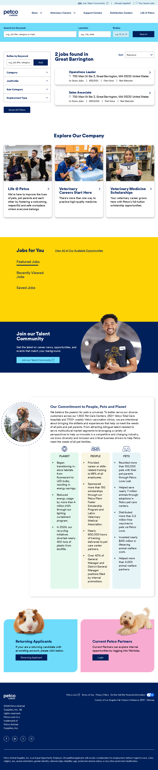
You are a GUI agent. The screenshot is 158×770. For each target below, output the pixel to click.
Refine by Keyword (17, 56)
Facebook (6, 738)
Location (83, 27)
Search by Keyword (15, 27)
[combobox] (94, 34)
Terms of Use (88, 694)
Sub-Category (15, 89)
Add (40, 62)
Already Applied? (122, 3)
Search (143, 34)
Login (101, 657)
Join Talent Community (93, 3)
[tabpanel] (98, 269)
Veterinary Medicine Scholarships (128, 190)
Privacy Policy (102, 694)
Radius (116, 27)
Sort (120, 54)
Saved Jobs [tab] (26, 287)
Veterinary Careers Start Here (75, 190)
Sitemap (150, 700)
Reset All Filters (17, 109)
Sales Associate (80, 92)
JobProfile (12, 80)
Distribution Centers (121, 12)
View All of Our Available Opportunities (79, 250)
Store (37, 12)
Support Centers (92, 12)
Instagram (31, 738)
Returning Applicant (31, 657)
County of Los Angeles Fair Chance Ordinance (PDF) (120, 700)
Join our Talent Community (34, 360)
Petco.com (71, 694)
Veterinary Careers (63, 12)
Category (12, 72)
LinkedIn (14, 738)
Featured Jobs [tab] (28, 261)
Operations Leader (82, 72)
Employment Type (17, 97)
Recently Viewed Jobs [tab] (30, 274)
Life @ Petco (147, 12)
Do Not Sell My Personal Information (132, 695)
